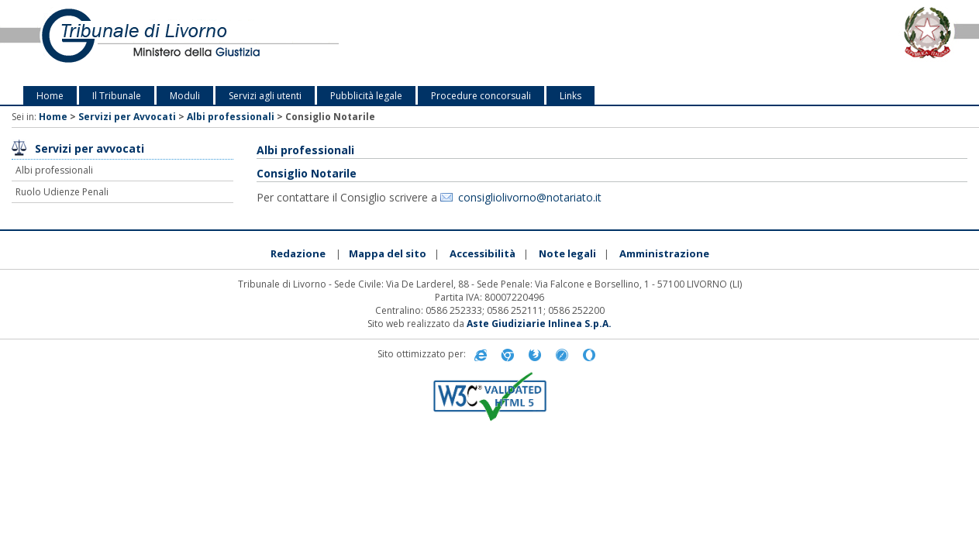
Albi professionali (230, 116)
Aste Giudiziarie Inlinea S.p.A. (539, 323)
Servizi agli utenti (265, 95)
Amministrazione (664, 253)
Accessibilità (482, 253)
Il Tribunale (116, 95)
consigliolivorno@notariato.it (530, 197)
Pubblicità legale (366, 95)
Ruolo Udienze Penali (62, 191)
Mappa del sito (387, 253)
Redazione (298, 253)
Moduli (185, 95)
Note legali (567, 253)
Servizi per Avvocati (127, 116)
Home (50, 95)
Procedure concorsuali (481, 95)
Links (570, 95)
